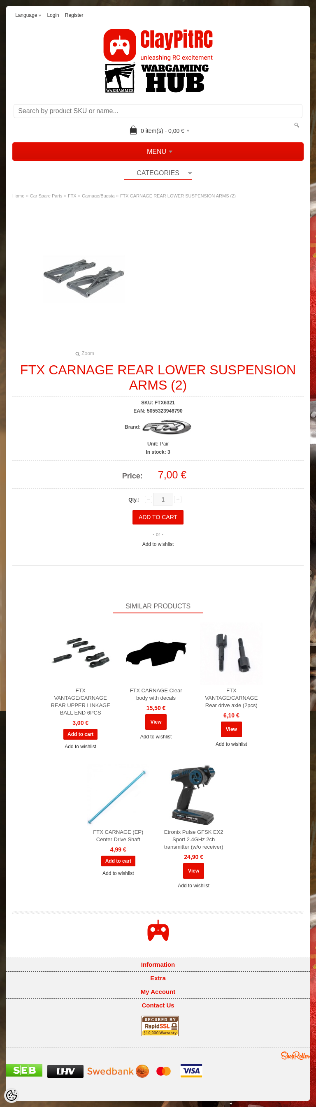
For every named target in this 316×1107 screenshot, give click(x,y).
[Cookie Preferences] (11, 1095)
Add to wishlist (158, 544)
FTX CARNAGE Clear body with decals (156, 694)
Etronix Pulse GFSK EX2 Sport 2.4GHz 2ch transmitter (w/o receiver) (193, 839)
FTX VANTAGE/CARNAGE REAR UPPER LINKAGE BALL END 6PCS (80, 701)
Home (18, 195)
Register (74, 15)
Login (53, 15)
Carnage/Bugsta (98, 195)
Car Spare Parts (46, 195)
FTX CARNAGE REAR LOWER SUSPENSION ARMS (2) (178, 195)
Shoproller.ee (295, 1055)
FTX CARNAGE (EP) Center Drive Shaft (118, 835)
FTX (72, 195)
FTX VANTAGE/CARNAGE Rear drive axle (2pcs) (231, 697)
